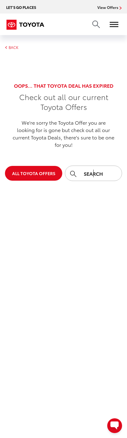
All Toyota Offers (33, 173)
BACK (11, 47)
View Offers (108, 7)
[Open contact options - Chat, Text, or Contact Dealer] (114, 425)
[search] (96, 24)
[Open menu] (111, 24)
